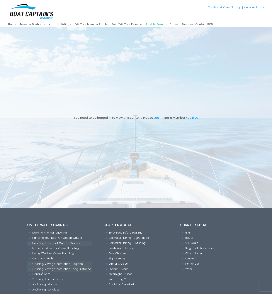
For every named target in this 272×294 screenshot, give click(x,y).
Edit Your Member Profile (91, 24)
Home (12, 24)
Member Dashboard (33, 24)
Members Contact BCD (197, 24)
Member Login (254, 7)
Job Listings (63, 24)
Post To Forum (155, 24)
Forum (173, 24)
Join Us (193, 118)
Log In (158, 118)
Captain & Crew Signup (224, 7)
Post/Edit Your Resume (127, 24)
